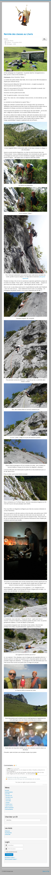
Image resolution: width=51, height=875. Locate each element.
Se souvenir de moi (11, 852)
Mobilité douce (9, 804)
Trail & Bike (8, 800)
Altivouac (7, 831)
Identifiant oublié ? (10, 857)
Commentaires (9, 809)
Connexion (9, 854)
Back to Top (46, 871)
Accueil (7, 790)
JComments (45, 784)
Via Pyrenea (8, 832)
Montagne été (9, 795)
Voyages (8, 802)
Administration (9, 792)
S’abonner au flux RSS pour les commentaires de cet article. (23, 779)
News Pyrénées (9, 807)
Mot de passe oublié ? (11, 859)
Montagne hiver (9, 797)
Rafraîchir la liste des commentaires (17, 777)
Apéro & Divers (9, 805)
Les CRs (7, 794)
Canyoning (8, 799)
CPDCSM (7, 834)
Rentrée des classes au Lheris (18, 34)
